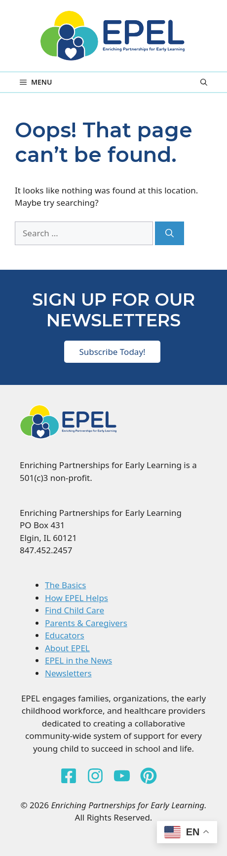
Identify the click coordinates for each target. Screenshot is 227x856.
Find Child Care (74, 610)
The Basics (65, 585)
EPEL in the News (78, 660)
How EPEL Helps (76, 597)
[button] (203, 82)
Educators (64, 635)
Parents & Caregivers (86, 623)
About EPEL (67, 648)
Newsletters (68, 673)
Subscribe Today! (112, 351)
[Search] (169, 233)
